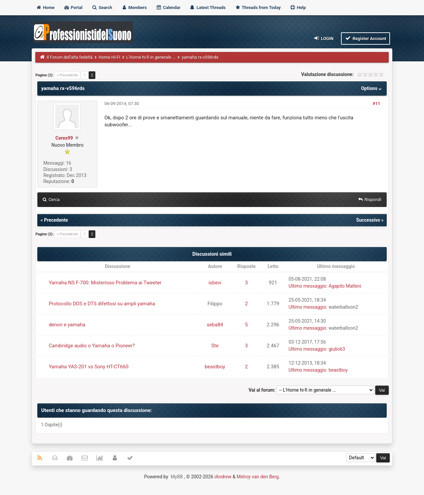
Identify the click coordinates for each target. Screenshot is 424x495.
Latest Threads (207, 7)
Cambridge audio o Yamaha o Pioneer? (92, 346)
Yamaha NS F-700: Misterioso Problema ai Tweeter (105, 283)
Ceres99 (64, 138)
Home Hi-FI (109, 57)
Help (298, 7)
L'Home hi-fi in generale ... (151, 57)
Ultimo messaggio (307, 286)
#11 (376, 103)
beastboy (215, 367)
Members (134, 7)
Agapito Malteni (345, 286)
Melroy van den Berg (258, 476)
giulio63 (337, 349)
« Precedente (67, 75)
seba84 (215, 325)
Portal (73, 7)
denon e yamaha (67, 325)
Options (372, 88)
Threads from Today (258, 7)
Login (323, 38)
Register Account (365, 38)
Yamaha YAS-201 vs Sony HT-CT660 (88, 367)
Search (102, 7)
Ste (215, 346)
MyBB (177, 476)
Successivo (368, 220)
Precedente (56, 220)
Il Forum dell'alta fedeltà (70, 57)
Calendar (168, 7)
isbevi (214, 283)
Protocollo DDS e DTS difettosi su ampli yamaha (102, 304)
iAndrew (222, 476)
